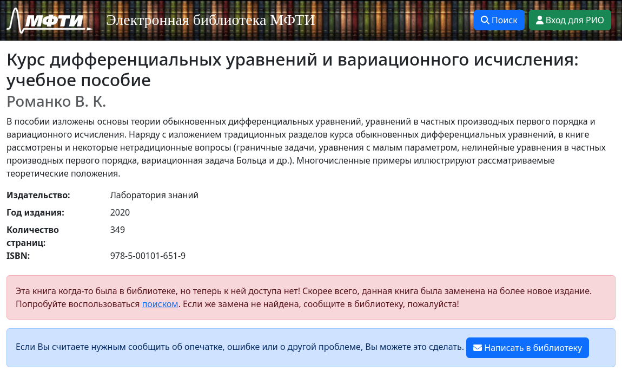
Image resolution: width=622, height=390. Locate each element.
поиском (160, 304)
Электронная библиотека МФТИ (210, 19)
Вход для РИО (570, 20)
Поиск (499, 20)
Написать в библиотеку (527, 348)
